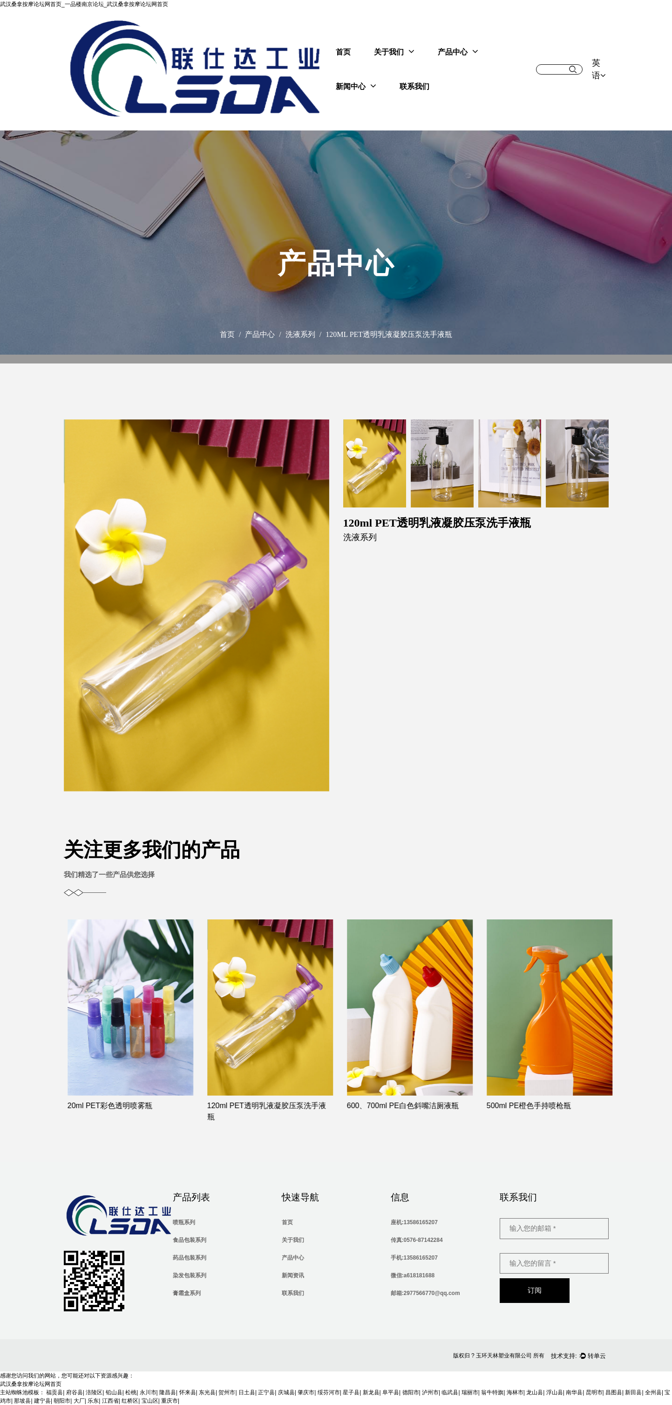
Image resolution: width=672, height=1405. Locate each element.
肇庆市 (306, 1392)
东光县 (207, 1392)
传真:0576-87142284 (417, 1240)
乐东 (93, 1401)
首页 (343, 52)
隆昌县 (167, 1392)
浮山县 (554, 1392)
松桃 (130, 1392)
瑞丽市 (470, 1392)
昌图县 (613, 1392)
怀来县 (187, 1392)
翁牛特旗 (492, 1392)
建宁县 (42, 1401)
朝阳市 (62, 1401)
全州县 (653, 1392)
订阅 (535, 1290)
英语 (599, 69)
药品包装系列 (189, 1257)
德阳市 (410, 1392)
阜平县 (390, 1392)
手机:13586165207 (414, 1257)
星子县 (351, 1392)
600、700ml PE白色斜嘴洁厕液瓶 (412, 1106)
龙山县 (534, 1392)
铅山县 (114, 1392)
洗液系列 (300, 334)
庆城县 (286, 1392)
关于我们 (394, 51)
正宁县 (266, 1392)
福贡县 (54, 1392)
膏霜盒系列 (187, 1293)
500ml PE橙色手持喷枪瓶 (538, 1106)
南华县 (574, 1392)
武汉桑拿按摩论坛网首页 (30, 1384)
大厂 (79, 1401)
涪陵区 (94, 1392)
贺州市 (226, 1392)
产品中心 (458, 51)
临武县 (449, 1392)
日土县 (246, 1392)
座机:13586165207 (414, 1222)
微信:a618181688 (413, 1275)
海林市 (515, 1392)
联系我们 (414, 86)
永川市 (148, 1392)
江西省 (110, 1401)
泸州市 (430, 1392)
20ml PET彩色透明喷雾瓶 (119, 1106)
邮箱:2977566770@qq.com (425, 1293)
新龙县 (371, 1392)
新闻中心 (356, 85)
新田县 (633, 1392)
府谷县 (74, 1392)
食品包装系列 (189, 1240)
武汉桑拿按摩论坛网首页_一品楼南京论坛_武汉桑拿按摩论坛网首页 (84, 4)
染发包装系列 (189, 1275)
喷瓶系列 (184, 1222)
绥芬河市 (329, 1392)
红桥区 (130, 1401)
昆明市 (594, 1392)
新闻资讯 (293, 1275)
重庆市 (169, 1401)
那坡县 (22, 1401)
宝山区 (150, 1401)
